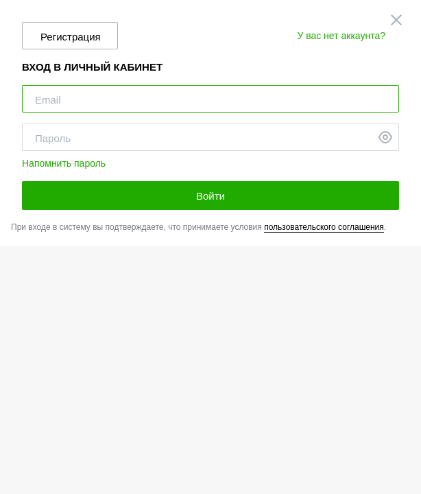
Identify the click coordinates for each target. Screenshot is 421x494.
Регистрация (70, 37)
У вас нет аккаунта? (341, 35)
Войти (210, 196)
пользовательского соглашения (324, 227)
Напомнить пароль (64, 163)
